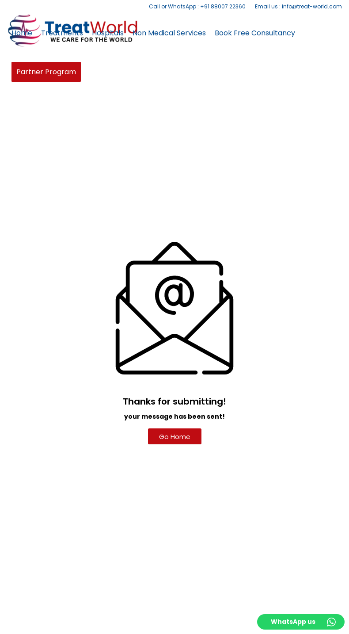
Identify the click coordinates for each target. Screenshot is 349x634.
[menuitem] (197, 6)
